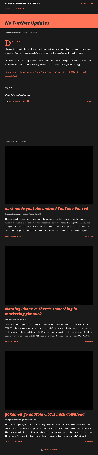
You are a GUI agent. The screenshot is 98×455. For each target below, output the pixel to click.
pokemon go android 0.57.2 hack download (45, 414)
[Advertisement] (49, 123)
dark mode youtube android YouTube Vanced (46, 208)
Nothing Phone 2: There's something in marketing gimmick (41, 311)
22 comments (16, 236)
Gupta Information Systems (22, 3)
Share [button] (89, 102)
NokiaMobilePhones (17, 102)
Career (7, 8)
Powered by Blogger (49, 449)
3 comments (15, 341)
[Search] (83, 3)
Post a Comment (17, 442)
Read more (89, 236)
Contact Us (18, 8)
